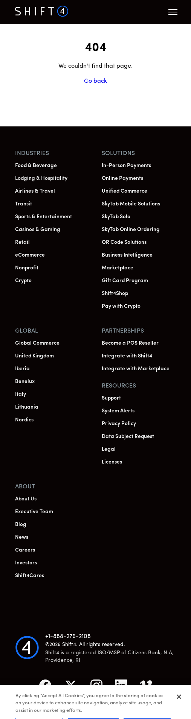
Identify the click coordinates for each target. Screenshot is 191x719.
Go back (95, 81)
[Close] (179, 702)
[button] (173, 12)
